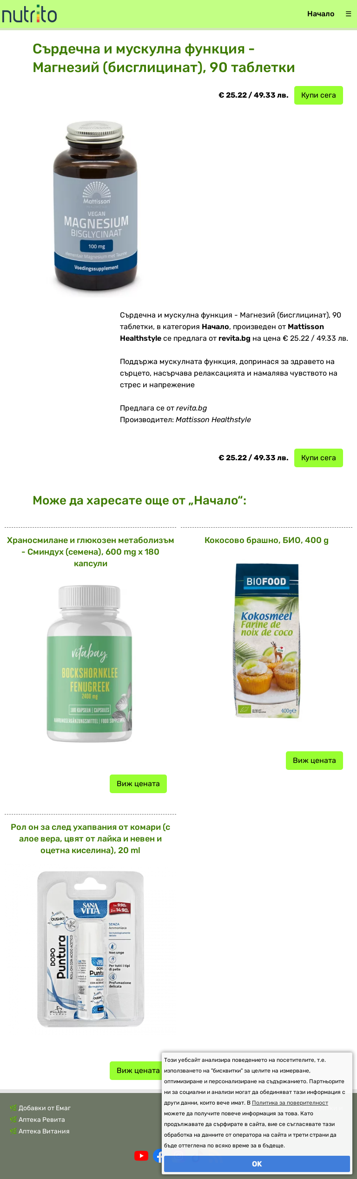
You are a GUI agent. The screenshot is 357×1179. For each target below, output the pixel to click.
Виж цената (138, 783)
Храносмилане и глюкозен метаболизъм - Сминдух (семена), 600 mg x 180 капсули (90, 552)
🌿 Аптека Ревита (37, 1120)
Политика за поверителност (290, 1103)
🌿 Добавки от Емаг (40, 1108)
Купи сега (318, 95)
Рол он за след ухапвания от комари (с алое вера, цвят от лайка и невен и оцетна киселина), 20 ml (90, 838)
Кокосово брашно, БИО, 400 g (267, 540)
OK (257, 1163)
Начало (320, 13)
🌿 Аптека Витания (39, 1131)
